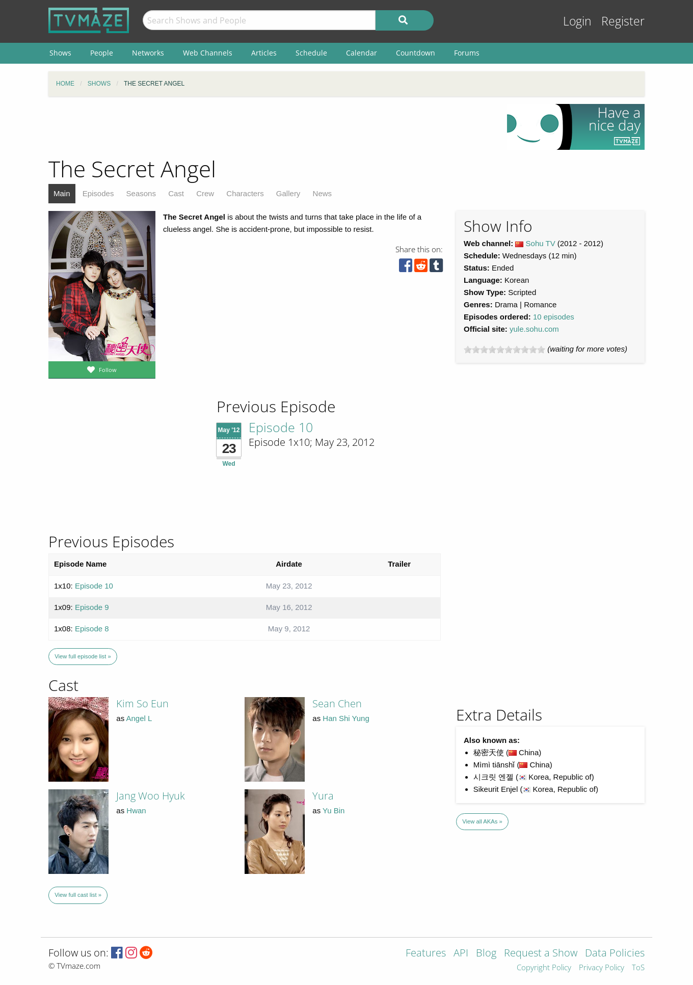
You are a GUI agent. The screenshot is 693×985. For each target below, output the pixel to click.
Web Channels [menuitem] (207, 53)
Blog (486, 954)
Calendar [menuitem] (361, 53)
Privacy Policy (601, 968)
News (322, 193)
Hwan (136, 810)
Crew (205, 193)
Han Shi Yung (346, 718)
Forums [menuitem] (466, 53)
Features (426, 954)
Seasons (141, 193)
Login (577, 21)
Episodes (98, 193)
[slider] (504, 349)
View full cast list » (78, 895)
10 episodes (553, 316)
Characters (244, 193)
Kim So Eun (142, 703)
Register (623, 21)
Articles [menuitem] (264, 53)
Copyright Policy (544, 968)
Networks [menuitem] (148, 53)
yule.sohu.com (534, 329)
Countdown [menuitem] (415, 53)
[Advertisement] (270, 127)
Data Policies (615, 954)
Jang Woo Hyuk (150, 796)
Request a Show (540, 954)
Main (62, 193)
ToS (638, 968)
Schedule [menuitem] (311, 53)
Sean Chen (337, 703)
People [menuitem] (101, 53)
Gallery (288, 193)
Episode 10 (281, 427)
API (461, 954)
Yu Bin (333, 810)
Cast (176, 193)
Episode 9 (92, 607)
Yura (323, 796)
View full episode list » (83, 656)
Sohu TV (540, 243)
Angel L (139, 718)
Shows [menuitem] (60, 53)
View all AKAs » (482, 821)
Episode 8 (92, 628)
